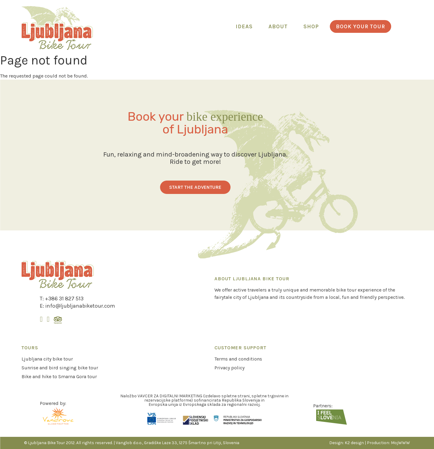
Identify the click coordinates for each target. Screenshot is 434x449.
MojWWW (400, 442)
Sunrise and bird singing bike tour (60, 368)
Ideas (244, 26)
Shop (311, 26)
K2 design (354, 442)
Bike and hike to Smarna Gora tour (59, 376)
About (278, 26)
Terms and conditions (238, 359)
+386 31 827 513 (64, 298)
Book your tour (360, 26)
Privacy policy (229, 368)
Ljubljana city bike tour (47, 359)
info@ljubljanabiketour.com (80, 305)
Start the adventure (195, 187)
